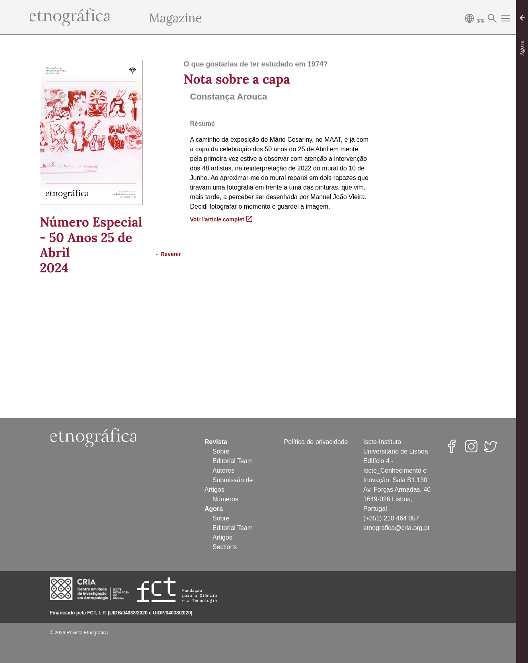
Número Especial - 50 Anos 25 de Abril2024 (91, 245)
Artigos (222, 537)
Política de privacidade (316, 441)
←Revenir (163, 254)
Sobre (221, 451)
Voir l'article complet (221, 219)
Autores (223, 470)
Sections (224, 547)
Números (225, 499)
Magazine (175, 17)
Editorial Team (232, 461)
